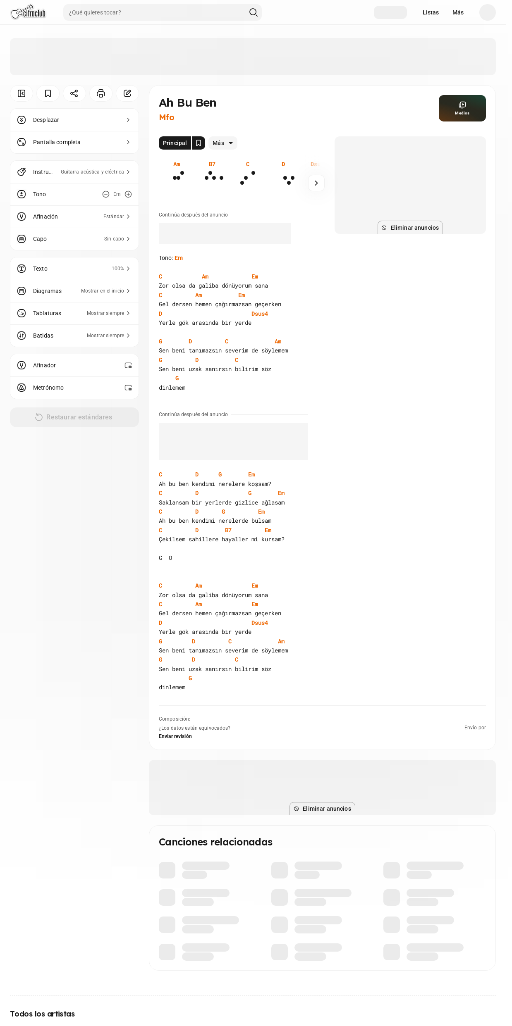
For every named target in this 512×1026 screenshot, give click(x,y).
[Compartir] (74, 93)
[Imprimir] (100, 93)
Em (179, 258)
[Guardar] (48, 93)
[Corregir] (127, 93)
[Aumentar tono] (128, 194)
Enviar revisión (175, 736)
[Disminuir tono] (105, 194)
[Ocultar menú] (21, 93)
